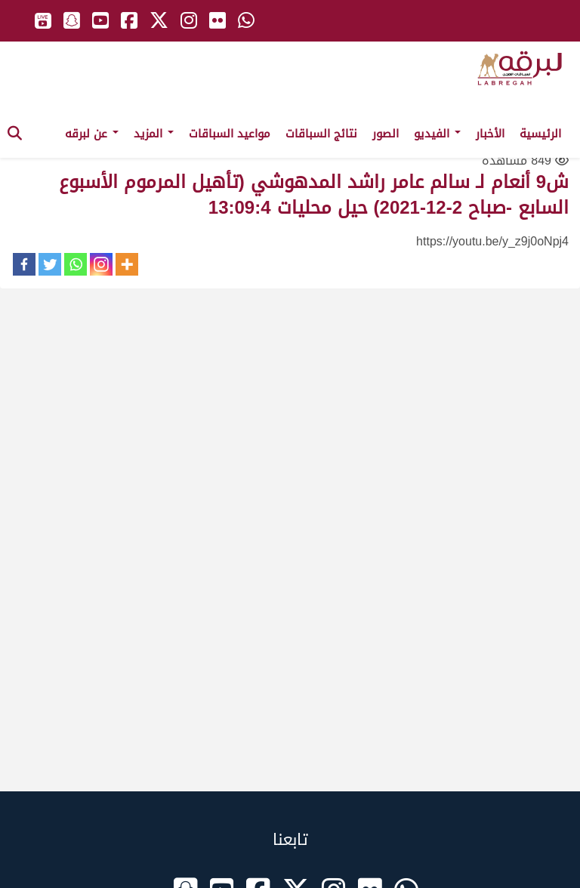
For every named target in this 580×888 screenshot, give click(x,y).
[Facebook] (24, 264)
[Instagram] (101, 264)
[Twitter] (50, 264)
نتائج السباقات (321, 133)
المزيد (154, 133)
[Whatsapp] (75, 264)
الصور (385, 133)
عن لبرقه (92, 133)
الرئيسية (540, 133)
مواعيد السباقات (229, 133)
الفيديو (437, 133)
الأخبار (490, 133)
